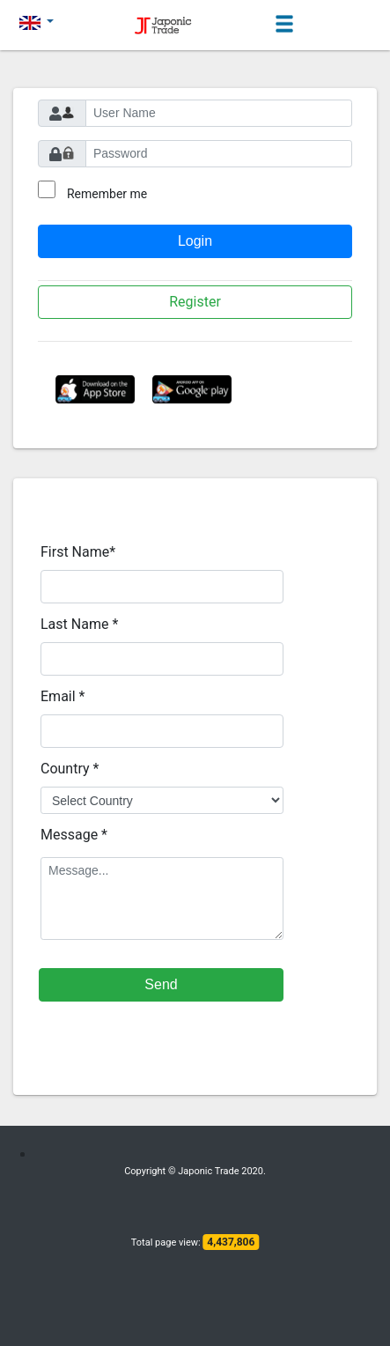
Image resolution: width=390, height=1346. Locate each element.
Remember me (107, 194)
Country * (69, 768)
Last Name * (79, 624)
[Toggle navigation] (284, 24)
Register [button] (195, 301)
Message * (73, 834)
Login (195, 240)
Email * (62, 696)
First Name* (77, 552)
